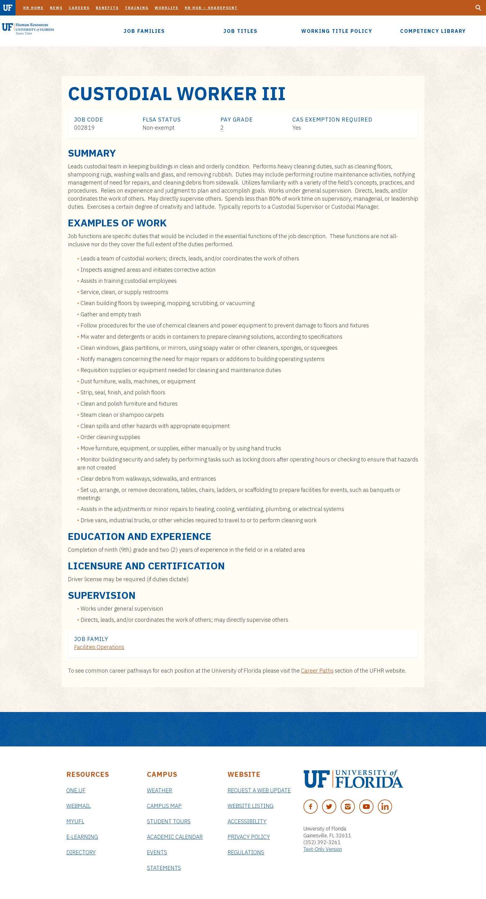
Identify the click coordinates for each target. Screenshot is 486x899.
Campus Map (164, 805)
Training (136, 8)
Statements (164, 867)
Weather (159, 790)
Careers (79, 8)
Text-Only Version (322, 849)
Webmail (78, 805)
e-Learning (82, 836)
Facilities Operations (99, 647)
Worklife (167, 8)
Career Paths (317, 670)
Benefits (107, 8)
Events (157, 852)
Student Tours (169, 821)
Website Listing (250, 805)
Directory (81, 852)
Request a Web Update (259, 790)
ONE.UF (76, 790)
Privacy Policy (249, 836)
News (56, 8)
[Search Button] (478, 8)
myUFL (75, 821)
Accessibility (247, 821)
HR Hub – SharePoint (211, 8)
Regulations (246, 852)
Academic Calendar (175, 836)
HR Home (33, 8)
